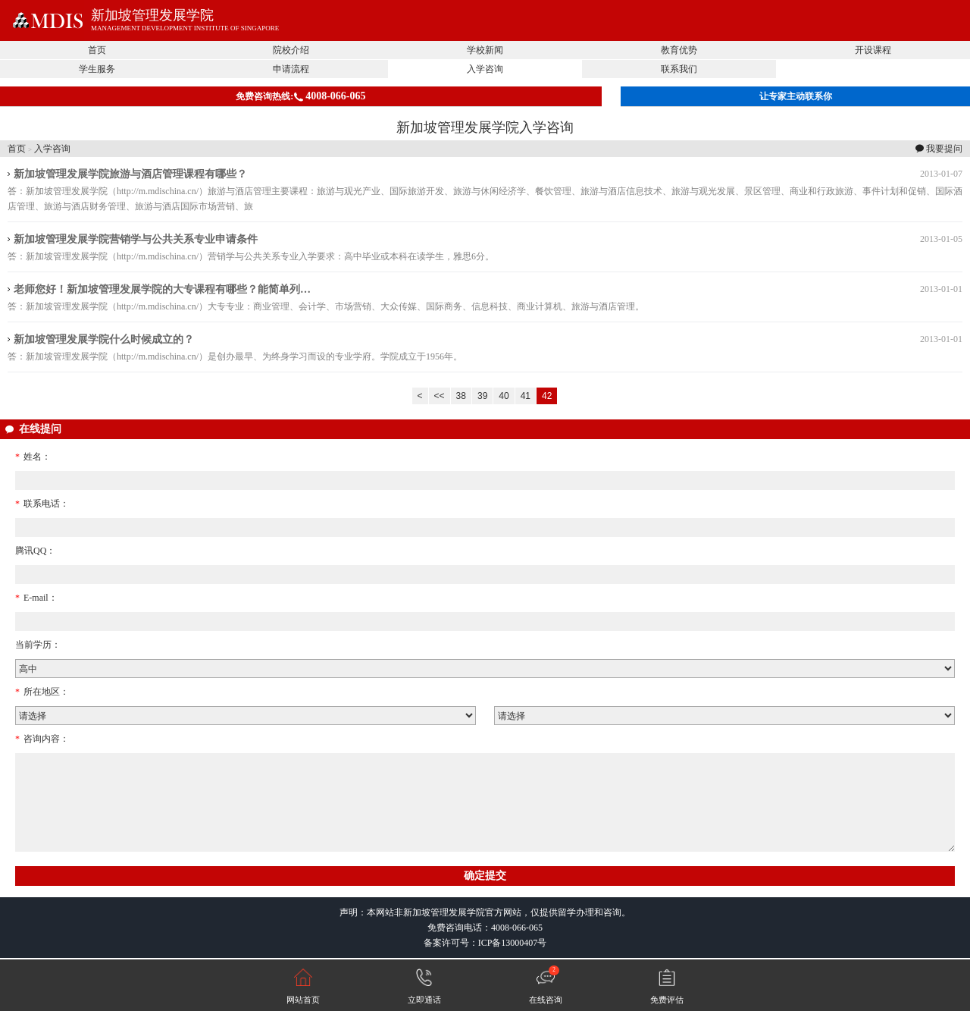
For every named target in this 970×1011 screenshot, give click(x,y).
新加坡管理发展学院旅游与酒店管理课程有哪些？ (130, 174)
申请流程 (291, 69)
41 (525, 396)
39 (482, 396)
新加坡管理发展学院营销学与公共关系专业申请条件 (136, 239)
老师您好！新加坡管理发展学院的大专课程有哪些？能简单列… (162, 289)
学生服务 (97, 69)
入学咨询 (485, 69)
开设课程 (873, 50)
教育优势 (679, 50)
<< (439, 396)
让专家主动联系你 (795, 96)
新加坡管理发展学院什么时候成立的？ (104, 339)
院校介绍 (291, 50)
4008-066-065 (517, 927)
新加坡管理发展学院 (152, 15)
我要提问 (944, 148)
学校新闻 (485, 50)
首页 (97, 50)
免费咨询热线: (300, 96)
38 (461, 396)
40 (503, 396)
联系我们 (679, 69)
